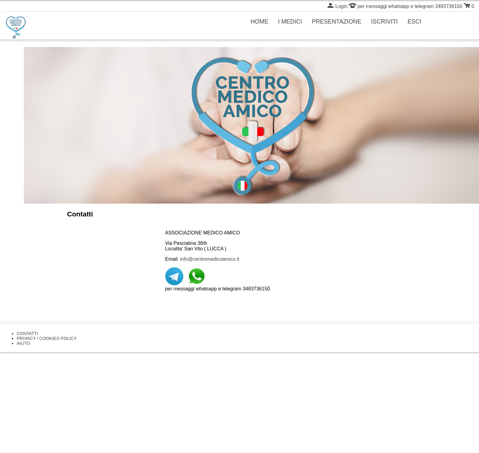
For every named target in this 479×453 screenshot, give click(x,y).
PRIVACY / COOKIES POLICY (47, 338)
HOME (259, 21)
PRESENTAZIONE (336, 21)
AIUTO (23, 343)
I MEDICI (290, 21)
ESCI (414, 21)
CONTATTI (27, 333)
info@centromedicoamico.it (209, 259)
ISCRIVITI (384, 21)
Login (337, 6)
